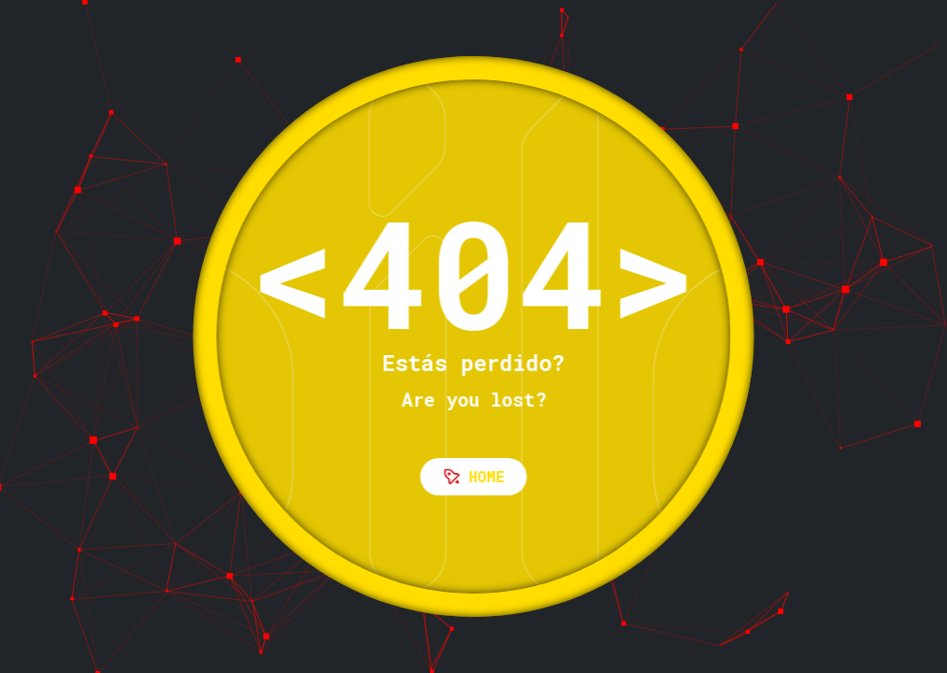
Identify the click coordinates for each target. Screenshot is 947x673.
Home (474, 476)
